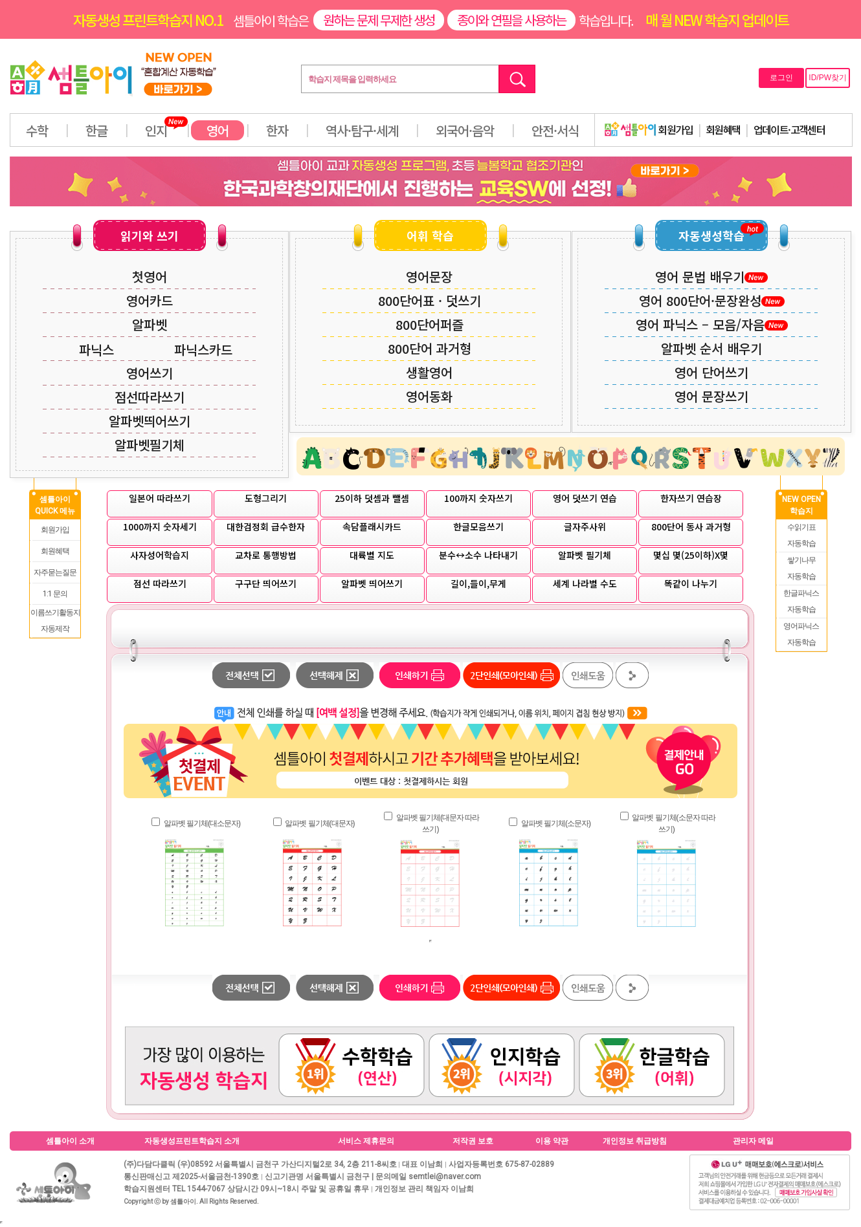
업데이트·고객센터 (789, 129)
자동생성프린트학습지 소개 (192, 1141)
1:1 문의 (55, 593)
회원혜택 (723, 129)
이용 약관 (551, 1141)
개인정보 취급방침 (635, 1141)
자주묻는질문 (55, 572)
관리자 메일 (753, 1141)
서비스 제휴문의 (366, 1141)
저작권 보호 (473, 1141)
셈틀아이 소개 (70, 1141)
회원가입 (649, 129)
